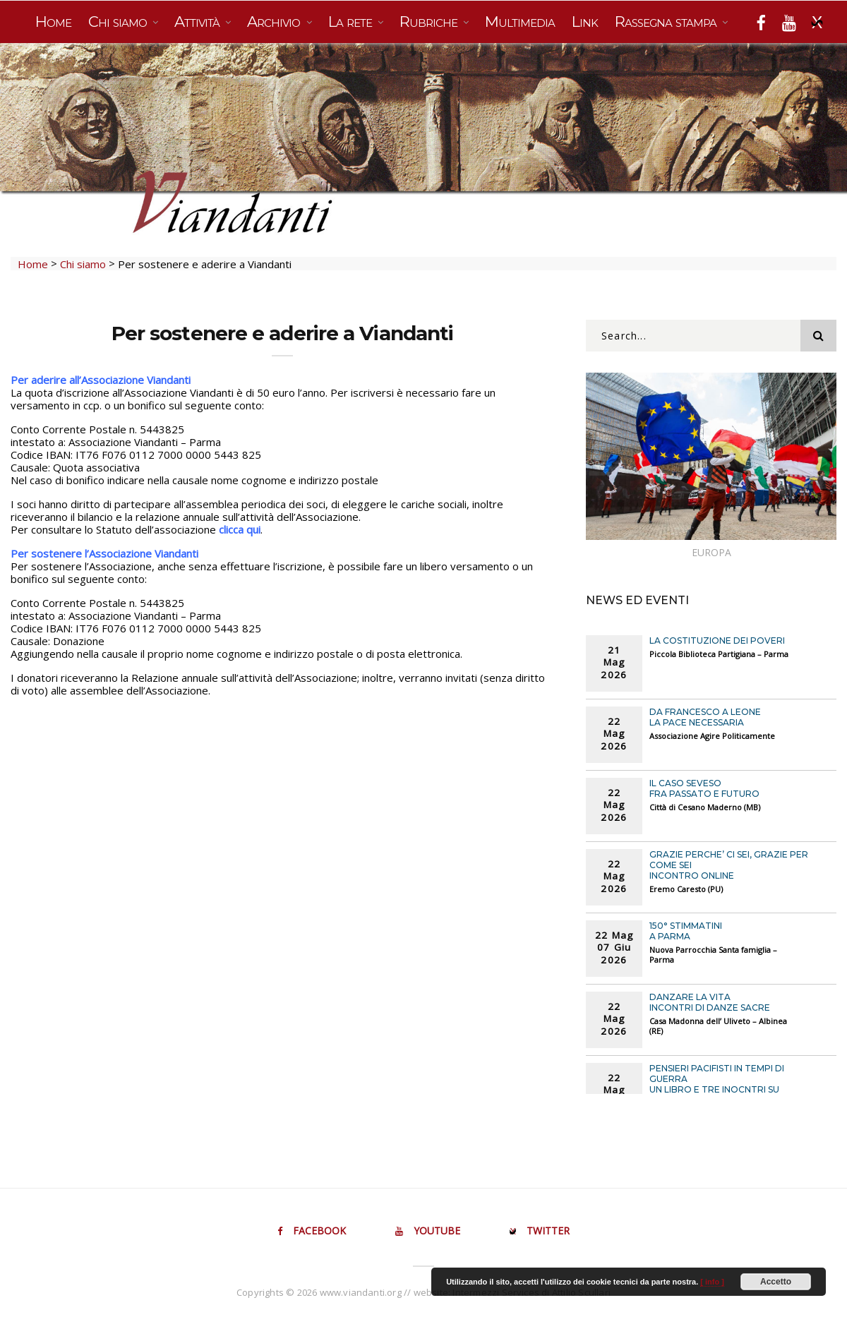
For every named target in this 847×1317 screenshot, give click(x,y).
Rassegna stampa (667, 21)
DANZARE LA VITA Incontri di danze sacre (709, 1002)
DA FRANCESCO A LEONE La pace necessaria (705, 717)
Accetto (775, 1282)
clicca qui (239, 529)
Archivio (275, 21)
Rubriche (430, 21)
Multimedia (520, 21)
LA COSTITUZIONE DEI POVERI (717, 640)
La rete (352, 21)
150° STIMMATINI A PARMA (685, 931)
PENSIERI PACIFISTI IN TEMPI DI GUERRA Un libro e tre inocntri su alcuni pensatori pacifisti (716, 1084)
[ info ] (712, 1281)
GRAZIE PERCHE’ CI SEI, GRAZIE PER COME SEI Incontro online (728, 865)
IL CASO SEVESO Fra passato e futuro (704, 788)
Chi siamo (119, 21)
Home (53, 21)
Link (585, 21)
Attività (198, 21)
